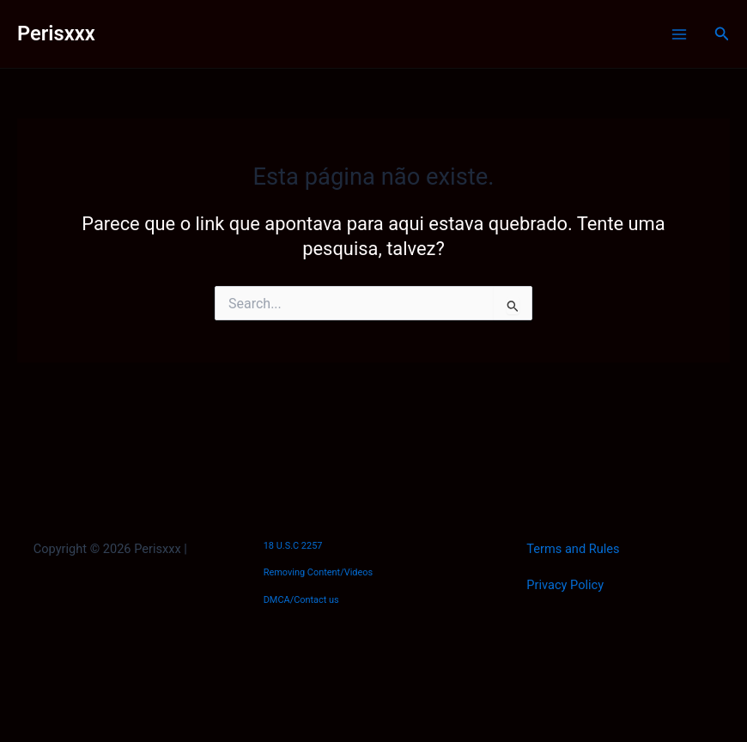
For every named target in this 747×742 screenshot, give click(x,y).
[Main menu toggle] (679, 34)
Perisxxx (56, 33)
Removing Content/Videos (319, 572)
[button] (722, 34)
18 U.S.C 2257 (293, 545)
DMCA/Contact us (301, 599)
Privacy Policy (565, 585)
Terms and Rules (572, 548)
